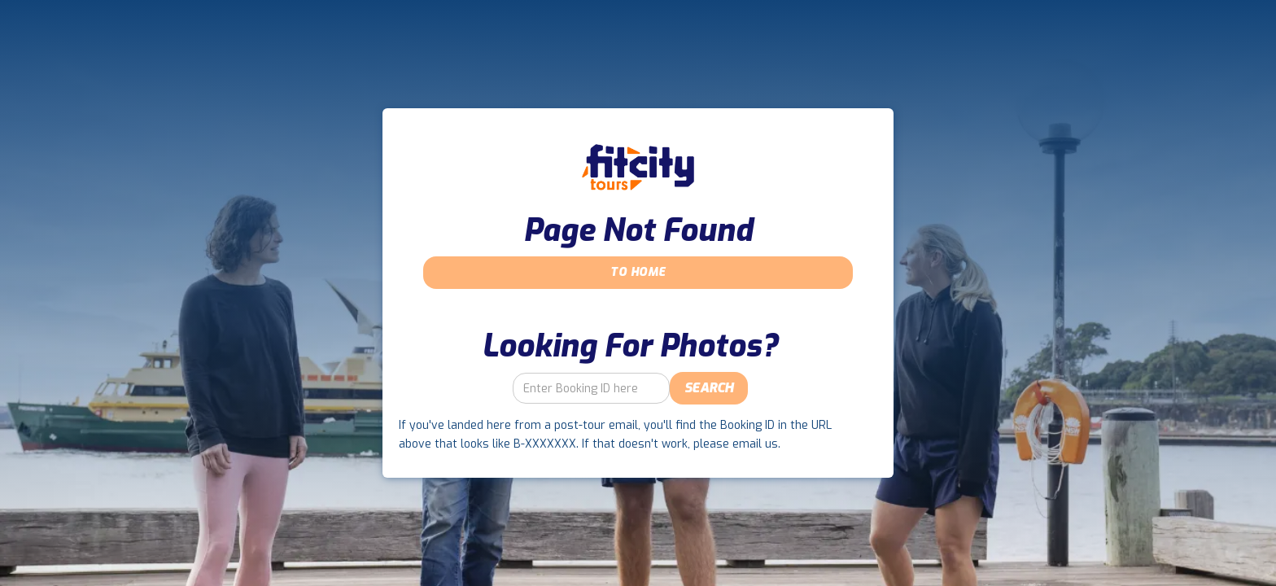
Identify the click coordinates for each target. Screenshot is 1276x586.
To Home (638, 272)
